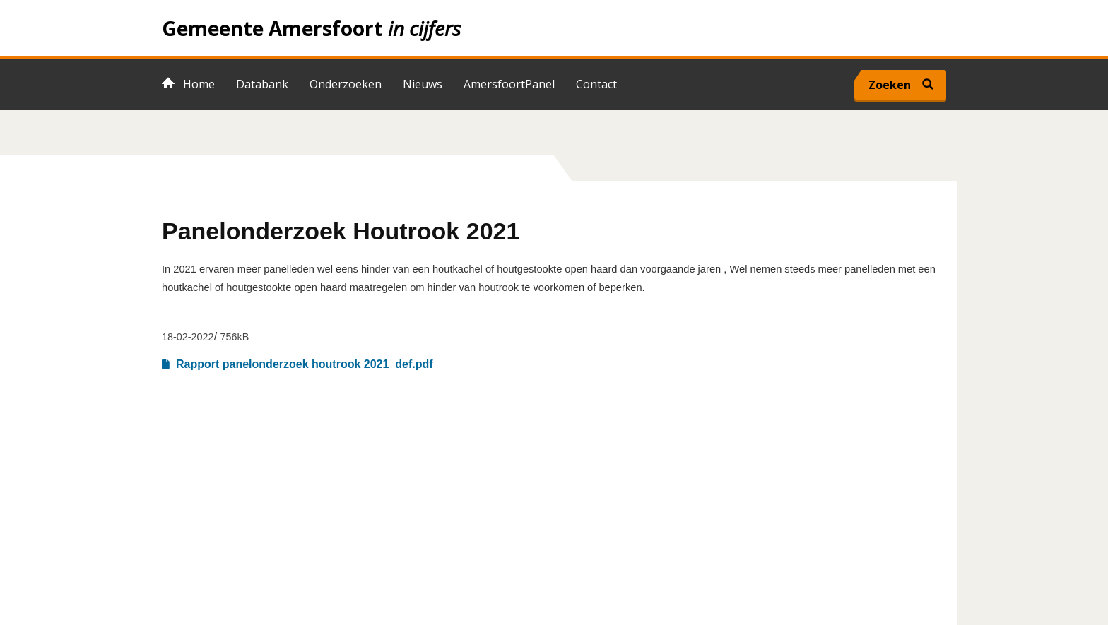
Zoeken (889, 85)
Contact (596, 84)
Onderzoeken (346, 84)
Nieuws (422, 84)
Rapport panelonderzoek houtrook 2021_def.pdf (304, 364)
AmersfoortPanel (509, 84)
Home (554, 28)
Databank (262, 84)
